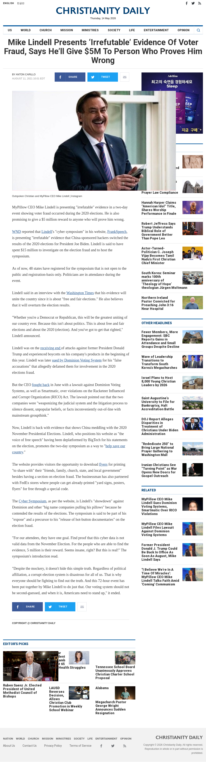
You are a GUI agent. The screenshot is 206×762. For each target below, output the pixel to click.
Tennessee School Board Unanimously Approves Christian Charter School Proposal (115, 672)
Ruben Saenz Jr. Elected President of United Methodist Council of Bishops (22, 690)
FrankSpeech (117, 232)
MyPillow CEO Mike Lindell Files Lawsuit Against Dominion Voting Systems (157, 529)
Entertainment (156, 30)
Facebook (186, 3)
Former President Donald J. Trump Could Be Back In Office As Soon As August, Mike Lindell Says (159, 552)
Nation (8, 738)
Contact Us (30, 745)
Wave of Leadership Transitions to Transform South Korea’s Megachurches (159, 362)
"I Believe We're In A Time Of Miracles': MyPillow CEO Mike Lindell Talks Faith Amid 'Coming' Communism (160, 577)
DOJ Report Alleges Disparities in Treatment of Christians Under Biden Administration (159, 426)
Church (46, 30)
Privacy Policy (53, 745)
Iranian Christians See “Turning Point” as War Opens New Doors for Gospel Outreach (159, 470)
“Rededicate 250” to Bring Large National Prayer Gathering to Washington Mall (157, 449)
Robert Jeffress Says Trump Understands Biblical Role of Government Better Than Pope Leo (158, 231)
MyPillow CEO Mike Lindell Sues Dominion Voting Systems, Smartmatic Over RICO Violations (159, 506)
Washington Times (80, 293)
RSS (199, 3)
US (10, 30)
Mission (66, 30)
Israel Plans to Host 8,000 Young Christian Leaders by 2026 (158, 381)
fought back (41, 385)
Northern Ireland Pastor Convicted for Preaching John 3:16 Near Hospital (158, 303)
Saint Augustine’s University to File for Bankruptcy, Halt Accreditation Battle (158, 403)
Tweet (98, 77)
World (26, 30)
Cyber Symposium (32, 501)
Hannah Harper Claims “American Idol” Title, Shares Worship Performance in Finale (158, 208)
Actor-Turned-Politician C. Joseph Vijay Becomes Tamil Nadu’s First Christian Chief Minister (158, 255)
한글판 (20, 3)
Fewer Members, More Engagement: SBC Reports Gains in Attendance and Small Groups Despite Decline (160, 339)
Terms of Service (80, 745)
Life (132, 30)
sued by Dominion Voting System (77, 360)
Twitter (193, 3)
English (8, 3)
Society (114, 30)
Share (66, 77)
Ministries (90, 30)
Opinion (183, 30)
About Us (9, 745)
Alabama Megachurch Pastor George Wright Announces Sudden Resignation (110, 700)
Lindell (46, 232)
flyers (103, 464)
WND (16, 232)
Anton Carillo (25, 74)
